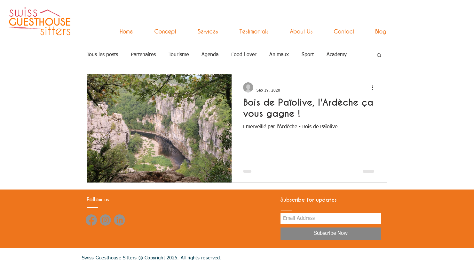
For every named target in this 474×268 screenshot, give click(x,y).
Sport (308, 54)
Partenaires (143, 54)
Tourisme (179, 54)
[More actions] (374, 87)
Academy (337, 54)
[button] (202, 31)
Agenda (209, 54)
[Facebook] (91, 220)
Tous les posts (102, 54)
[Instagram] (105, 220)
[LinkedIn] (119, 220)
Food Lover (244, 54)
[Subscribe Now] (330, 233)
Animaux (279, 54)
